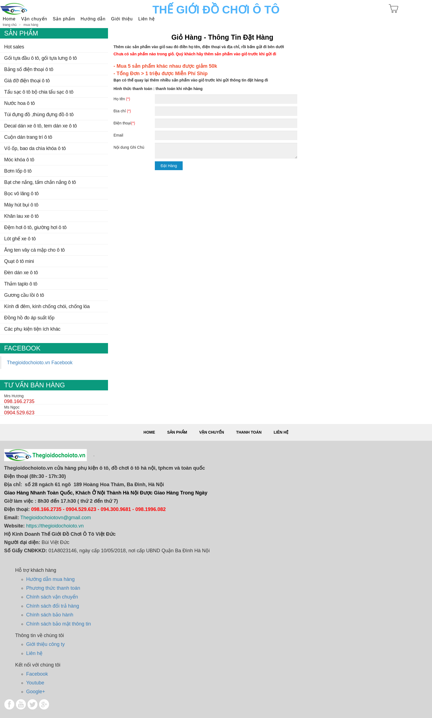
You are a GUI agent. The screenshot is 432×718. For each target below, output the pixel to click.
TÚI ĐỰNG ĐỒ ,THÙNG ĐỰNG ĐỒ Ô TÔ (39, 114)
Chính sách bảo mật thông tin (58, 624)
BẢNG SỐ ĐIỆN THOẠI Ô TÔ (28, 69)
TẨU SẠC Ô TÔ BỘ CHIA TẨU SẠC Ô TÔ (38, 92)
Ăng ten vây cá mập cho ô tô (34, 250)
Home (9, 19)
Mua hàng (30, 25)
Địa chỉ (122, 111)
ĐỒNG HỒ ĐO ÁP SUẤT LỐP (29, 317)
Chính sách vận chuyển (52, 597)
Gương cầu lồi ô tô (24, 295)
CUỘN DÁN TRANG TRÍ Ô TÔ (28, 137)
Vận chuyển (211, 432)
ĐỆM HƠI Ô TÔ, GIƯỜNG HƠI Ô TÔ (35, 227)
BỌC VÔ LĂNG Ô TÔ (21, 193)
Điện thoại (124, 123)
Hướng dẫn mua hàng (50, 579)
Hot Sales (14, 47)
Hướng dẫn (93, 19)
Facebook (37, 674)
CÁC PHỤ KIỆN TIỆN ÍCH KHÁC (32, 329)
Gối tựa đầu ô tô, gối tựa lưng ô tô (40, 58)
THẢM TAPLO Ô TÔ (20, 284)
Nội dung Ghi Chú (129, 147)
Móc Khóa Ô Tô (19, 159)
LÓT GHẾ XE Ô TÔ (20, 238)
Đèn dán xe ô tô (21, 272)
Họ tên (122, 99)
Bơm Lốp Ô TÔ (17, 171)
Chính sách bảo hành (49, 615)
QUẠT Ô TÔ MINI (19, 261)
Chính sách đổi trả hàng (52, 606)
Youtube (35, 683)
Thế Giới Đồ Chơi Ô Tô (216, 10)
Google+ (35, 691)
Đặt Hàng (169, 166)
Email (118, 135)
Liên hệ (146, 19)
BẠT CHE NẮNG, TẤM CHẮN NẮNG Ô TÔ (40, 182)
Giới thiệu (122, 19)
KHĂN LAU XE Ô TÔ (21, 216)
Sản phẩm (177, 432)
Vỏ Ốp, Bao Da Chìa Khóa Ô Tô (35, 148)
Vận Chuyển (34, 19)
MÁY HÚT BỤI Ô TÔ (21, 205)
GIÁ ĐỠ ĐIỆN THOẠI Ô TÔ (27, 80)
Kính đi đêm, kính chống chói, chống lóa (47, 306)
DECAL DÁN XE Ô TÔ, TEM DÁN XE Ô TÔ (40, 126)
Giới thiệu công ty (45, 644)
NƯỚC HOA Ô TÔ (19, 103)
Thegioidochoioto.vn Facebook (39, 362)
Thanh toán (248, 432)
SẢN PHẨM (64, 19)
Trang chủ (10, 25)
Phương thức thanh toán (53, 588)
